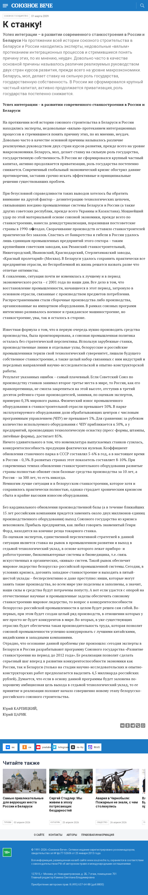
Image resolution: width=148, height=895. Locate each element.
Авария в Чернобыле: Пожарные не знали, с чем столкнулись (117, 802)
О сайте (39, 834)
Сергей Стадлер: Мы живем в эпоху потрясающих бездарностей (65, 804)
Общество (102, 822)
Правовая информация (97, 834)
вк (10, 747)
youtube (43, 747)
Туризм (7, 822)
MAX (94, 747)
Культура (55, 822)
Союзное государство (16, 16)
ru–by (77, 747)
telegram (60, 747)
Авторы (72, 834)
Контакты (55, 834)
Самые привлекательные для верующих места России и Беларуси (23, 802)
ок (26, 747)
